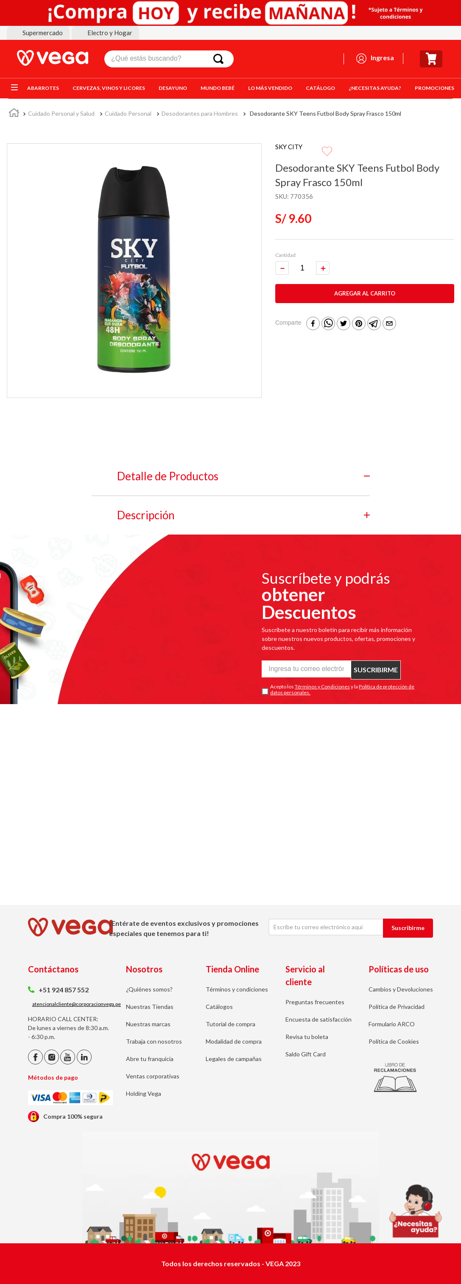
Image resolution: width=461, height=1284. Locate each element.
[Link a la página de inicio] (14, 114)
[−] (282, 259)
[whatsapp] (328, 315)
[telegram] (374, 315)
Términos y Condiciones (322, 686)
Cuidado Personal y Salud (61, 113)
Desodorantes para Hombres (200, 113)
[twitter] (343, 315)
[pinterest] (359, 315)
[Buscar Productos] (220, 58)
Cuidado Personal (128, 113)
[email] (389, 315)
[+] (323, 259)
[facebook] (313, 315)
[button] (38, 33)
